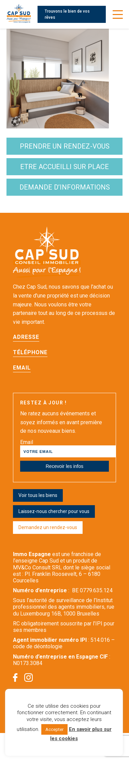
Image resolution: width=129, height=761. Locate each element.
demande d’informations (64, 187)
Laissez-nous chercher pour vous (53, 511)
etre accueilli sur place (64, 167)
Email (22, 367)
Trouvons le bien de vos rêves (67, 14)
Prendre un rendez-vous (65, 146)
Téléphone (30, 352)
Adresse (26, 337)
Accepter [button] (54, 729)
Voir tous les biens (37, 495)
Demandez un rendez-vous (47, 527)
